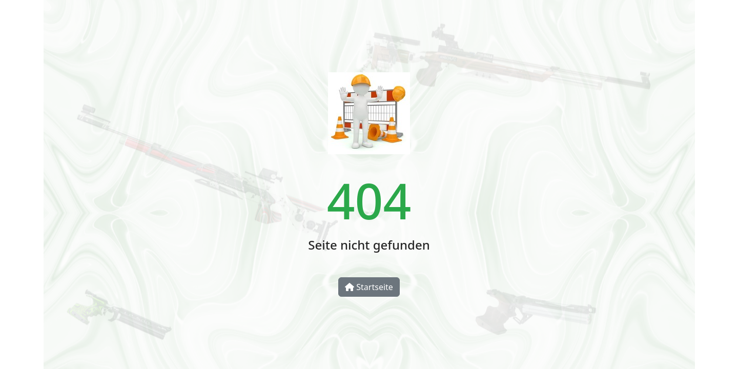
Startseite (369, 287)
